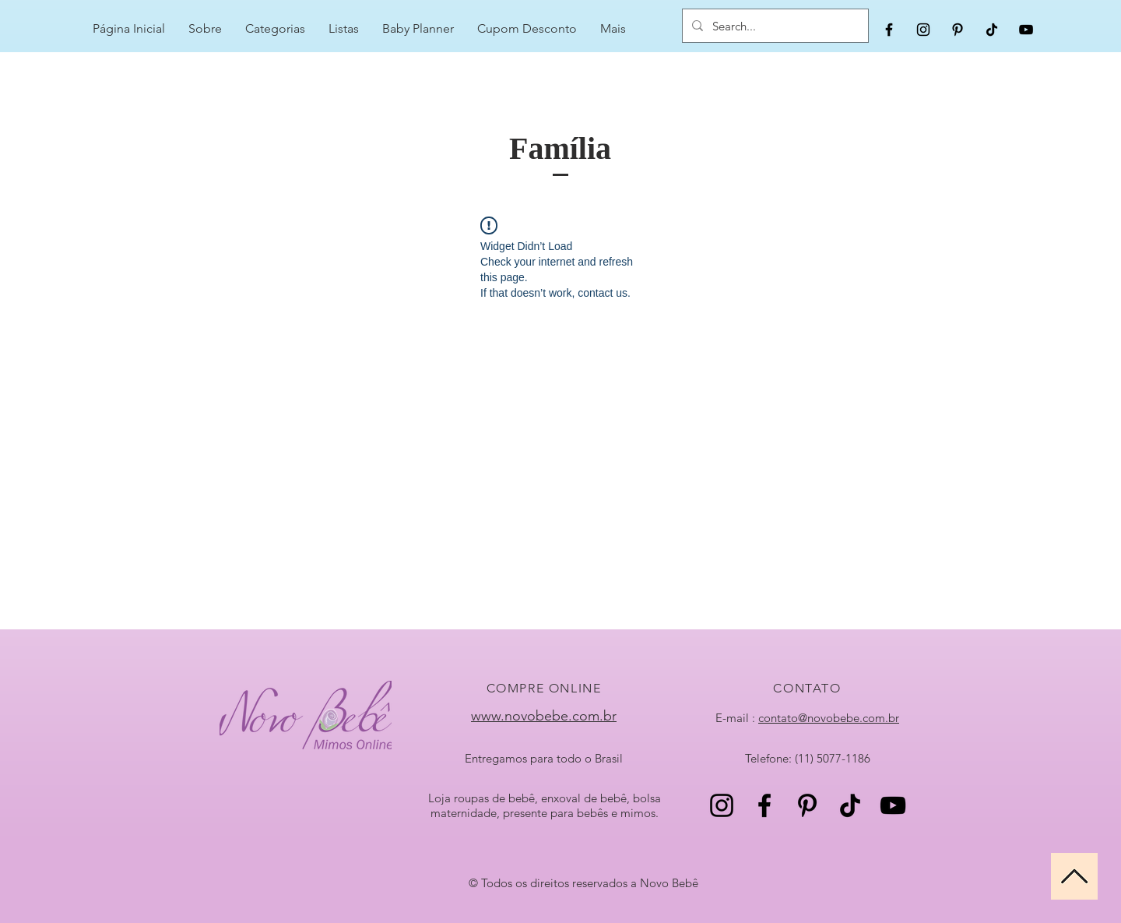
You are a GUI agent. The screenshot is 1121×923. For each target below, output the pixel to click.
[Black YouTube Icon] (1026, 29)
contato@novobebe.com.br (828, 717)
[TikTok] (991, 29)
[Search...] (773, 25)
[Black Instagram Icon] (923, 29)
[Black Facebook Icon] (889, 29)
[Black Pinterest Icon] (957, 29)
